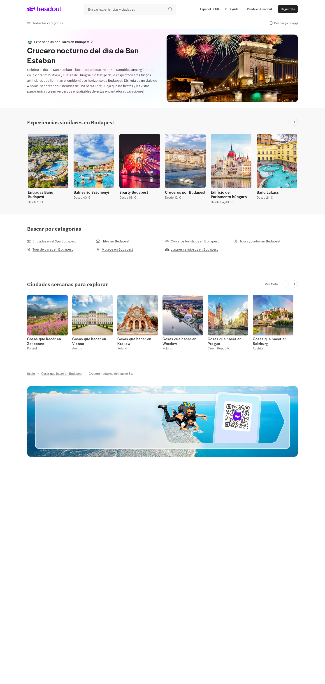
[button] (231, 9)
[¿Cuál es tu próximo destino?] (130, 9)
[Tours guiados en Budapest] (257, 241)
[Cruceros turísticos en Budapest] (192, 241)
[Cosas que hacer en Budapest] (61, 373)
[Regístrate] (288, 9)
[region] (162, 168)
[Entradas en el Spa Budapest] (51, 241)
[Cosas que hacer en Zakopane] (44, 341)
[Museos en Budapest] (114, 249)
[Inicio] (31, 373)
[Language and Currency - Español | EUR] (209, 9)
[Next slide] (294, 122)
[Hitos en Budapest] (112, 241)
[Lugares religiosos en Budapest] (191, 249)
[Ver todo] (271, 284)
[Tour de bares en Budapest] (50, 249)
